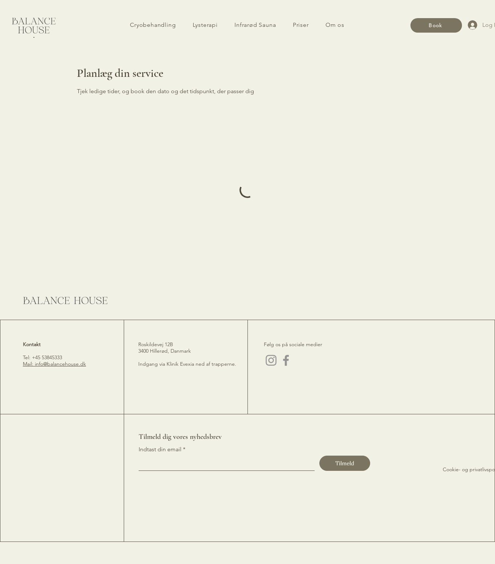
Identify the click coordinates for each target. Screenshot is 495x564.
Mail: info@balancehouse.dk (54, 364)
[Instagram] (271, 360)
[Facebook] (286, 360)
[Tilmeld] (344, 463)
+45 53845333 (46, 357)
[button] (153, 25)
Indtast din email (160, 449)
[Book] (436, 25)
